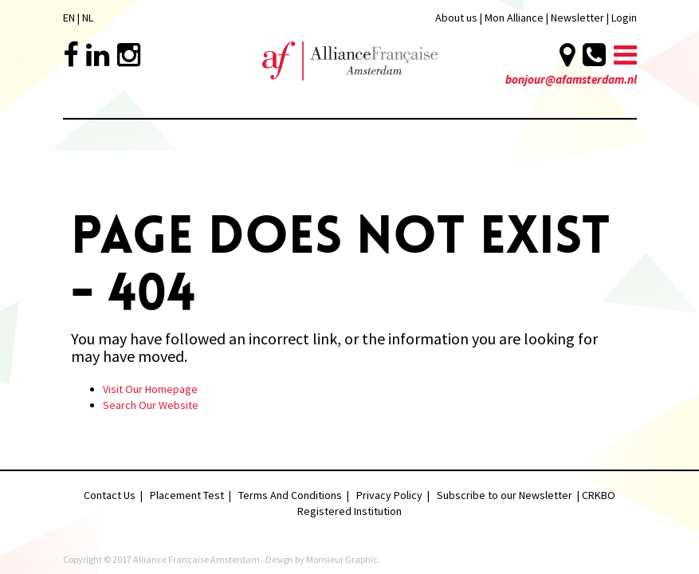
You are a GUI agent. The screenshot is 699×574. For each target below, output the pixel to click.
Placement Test (187, 495)
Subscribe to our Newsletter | (509, 495)
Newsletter (579, 17)
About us (456, 17)
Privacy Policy (389, 495)
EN (69, 17)
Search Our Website (150, 405)
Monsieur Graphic (342, 559)
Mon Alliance (514, 17)
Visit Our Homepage (150, 389)
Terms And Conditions (290, 495)
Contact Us (109, 495)
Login (624, 17)
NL (87, 17)
